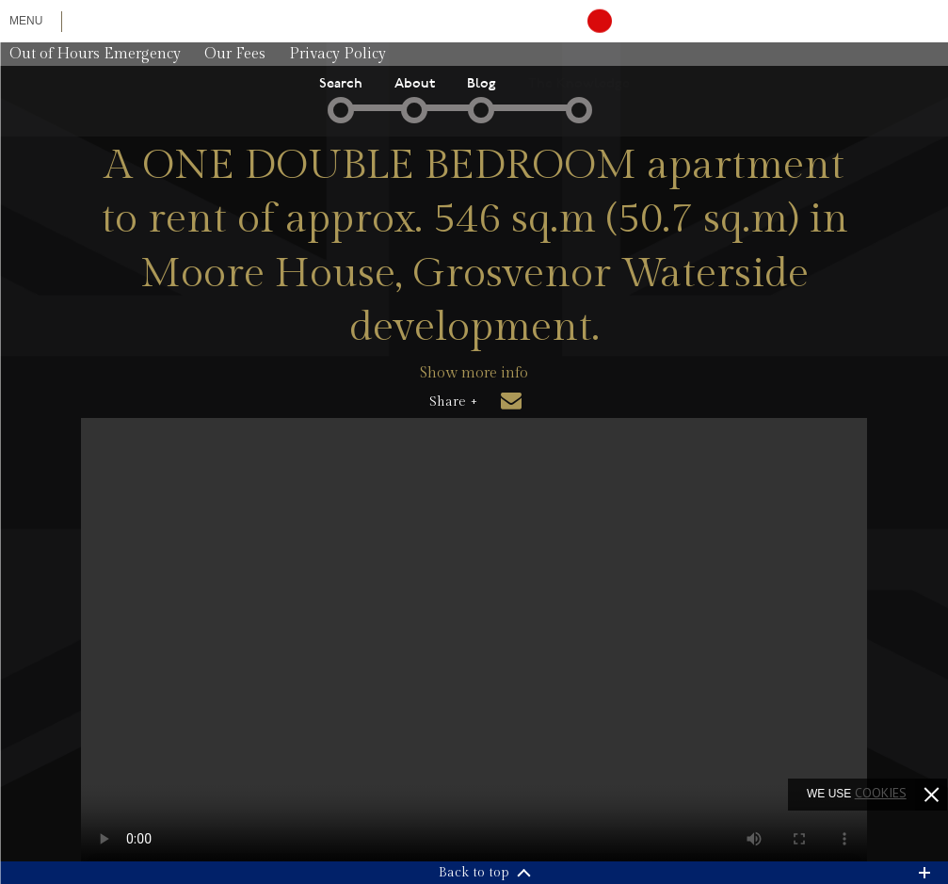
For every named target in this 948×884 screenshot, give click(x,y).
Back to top (474, 872)
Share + (453, 402)
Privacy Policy (337, 54)
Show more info (474, 373)
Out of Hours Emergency (95, 54)
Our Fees (234, 54)
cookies (881, 792)
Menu (25, 20)
